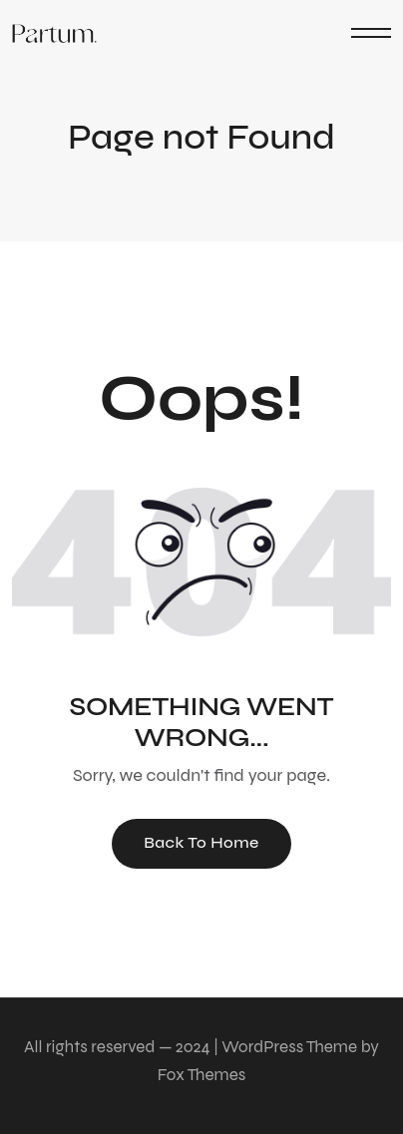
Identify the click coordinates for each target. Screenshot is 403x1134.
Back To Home (201, 842)
